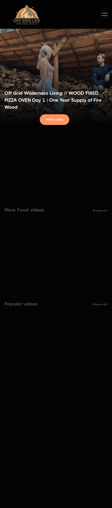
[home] (26, 14)
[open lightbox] (56, 119)
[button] (105, 14)
